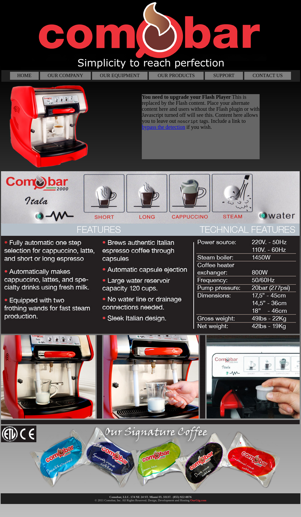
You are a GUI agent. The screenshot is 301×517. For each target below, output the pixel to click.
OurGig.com (198, 500)
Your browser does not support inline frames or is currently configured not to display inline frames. (201, 126)
